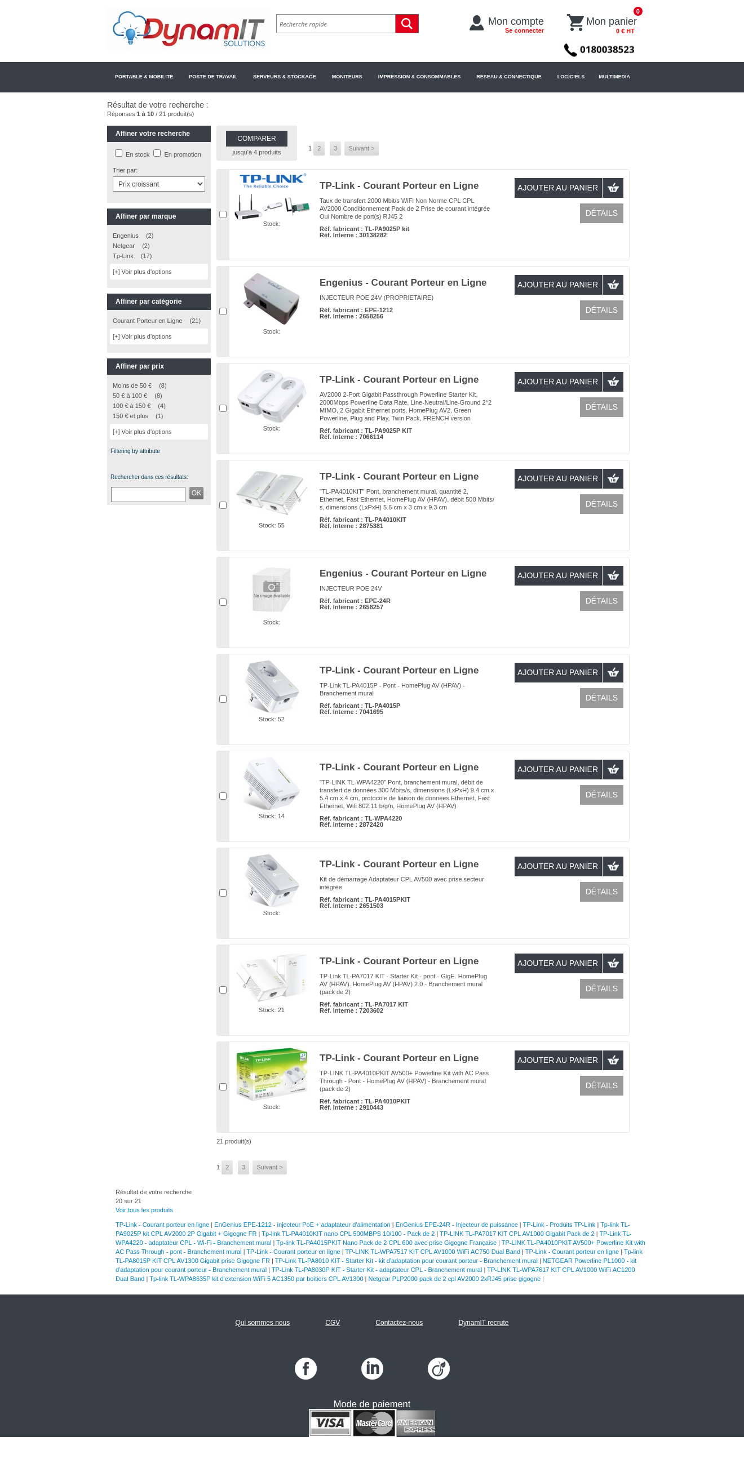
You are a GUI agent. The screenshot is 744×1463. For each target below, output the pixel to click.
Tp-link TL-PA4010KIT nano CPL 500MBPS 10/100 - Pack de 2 (348, 1233)
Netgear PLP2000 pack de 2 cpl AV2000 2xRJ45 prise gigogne (455, 1278)
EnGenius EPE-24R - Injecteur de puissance (457, 1224)
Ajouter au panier (557, 187)
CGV (332, 1323)
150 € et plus (130, 416)
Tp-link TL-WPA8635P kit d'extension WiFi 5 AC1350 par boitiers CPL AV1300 (256, 1278)
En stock (137, 154)
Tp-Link (123, 255)
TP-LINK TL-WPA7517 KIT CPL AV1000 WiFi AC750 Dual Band (432, 1251)
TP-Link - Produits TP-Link (559, 1224)
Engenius (126, 235)
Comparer (256, 139)
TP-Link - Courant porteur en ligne (162, 1224)
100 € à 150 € (131, 405)
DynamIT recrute (483, 1323)
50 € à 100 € (130, 395)
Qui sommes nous (262, 1323)
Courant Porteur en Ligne (148, 320)
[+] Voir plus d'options (142, 271)
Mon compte (516, 25)
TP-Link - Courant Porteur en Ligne (399, 185)
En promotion (182, 154)
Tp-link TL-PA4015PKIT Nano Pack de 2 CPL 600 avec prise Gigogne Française (386, 1242)
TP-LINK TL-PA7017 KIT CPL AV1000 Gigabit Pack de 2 (517, 1233)
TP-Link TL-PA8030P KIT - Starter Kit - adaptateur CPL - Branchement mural (377, 1269)
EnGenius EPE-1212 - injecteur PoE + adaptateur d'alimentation (302, 1224)
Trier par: (125, 170)
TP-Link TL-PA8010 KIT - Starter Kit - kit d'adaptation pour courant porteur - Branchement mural (406, 1260)
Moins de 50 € (132, 385)
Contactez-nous (399, 1323)
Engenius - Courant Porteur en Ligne (403, 282)
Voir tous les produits (144, 1210)
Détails (602, 213)
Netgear (124, 245)
